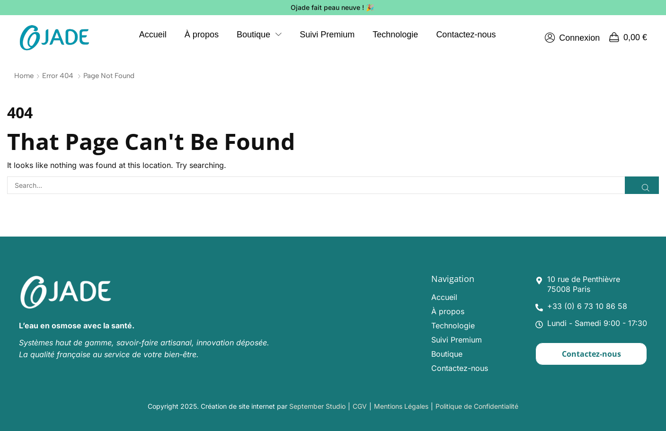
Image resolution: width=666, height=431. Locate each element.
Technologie (453, 325)
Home (24, 75)
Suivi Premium (456, 339)
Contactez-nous (459, 368)
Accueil (444, 297)
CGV (360, 406)
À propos (447, 311)
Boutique (446, 354)
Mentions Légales (401, 406)
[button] (572, 38)
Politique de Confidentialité (476, 406)
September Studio (317, 406)
